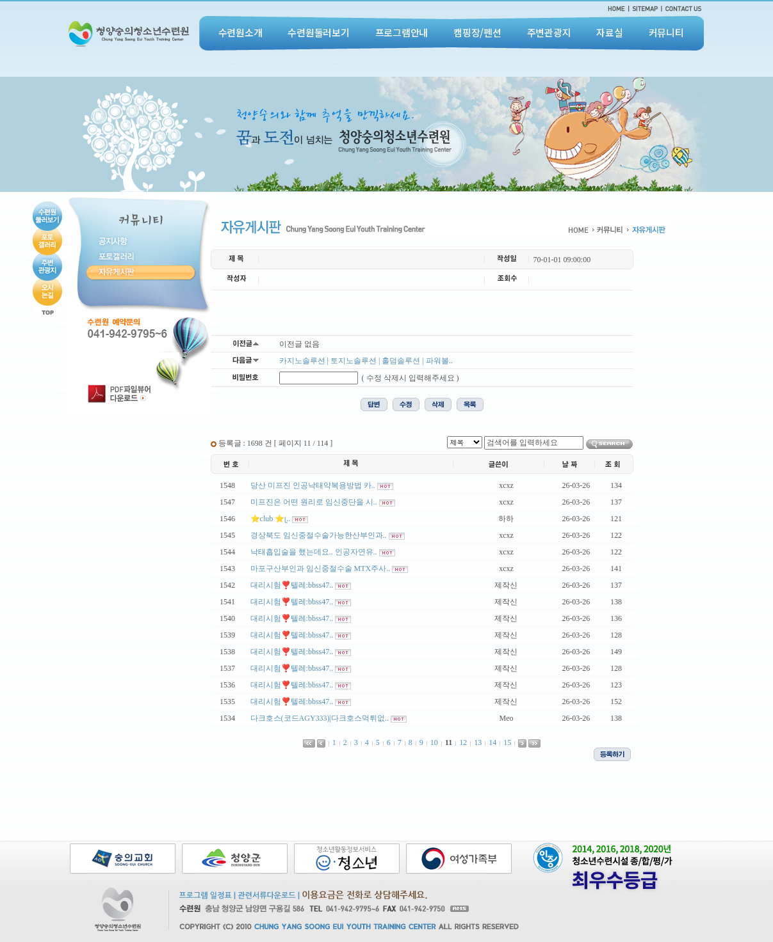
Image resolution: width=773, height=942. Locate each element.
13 (478, 742)
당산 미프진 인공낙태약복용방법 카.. (312, 485)
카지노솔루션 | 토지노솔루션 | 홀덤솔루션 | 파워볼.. (366, 360)
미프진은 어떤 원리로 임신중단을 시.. (313, 502)
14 (492, 742)
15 (507, 742)
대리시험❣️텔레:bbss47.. (292, 585)
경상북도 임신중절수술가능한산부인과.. (318, 535)
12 (463, 742)
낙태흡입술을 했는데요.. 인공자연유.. (313, 551)
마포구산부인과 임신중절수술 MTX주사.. (320, 568)
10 (434, 742)
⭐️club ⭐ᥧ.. (270, 518)
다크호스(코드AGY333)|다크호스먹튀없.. (319, 718)
